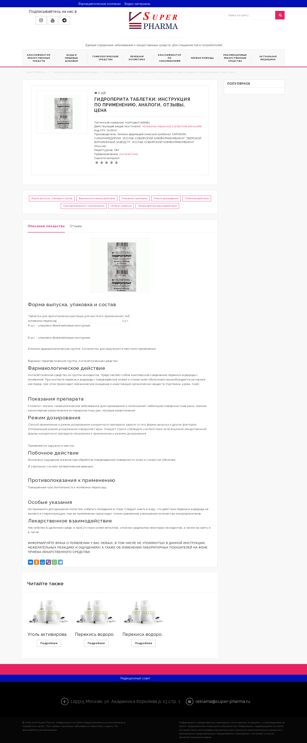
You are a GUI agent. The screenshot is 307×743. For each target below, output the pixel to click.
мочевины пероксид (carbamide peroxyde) (172, 126)
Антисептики (128, 154)
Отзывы (76, 226)
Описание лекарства (46, 226)
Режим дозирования (166, 198)
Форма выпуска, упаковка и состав (51, 198)
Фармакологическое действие (97, 198)
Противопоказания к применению (83, 205)
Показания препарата (134, 198)
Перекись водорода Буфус (104, 634)
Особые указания (121, 205)
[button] (41, 20)
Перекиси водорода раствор (154, 634)
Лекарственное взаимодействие (157, 205)
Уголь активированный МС (57, 634)
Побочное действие (197, 198)
